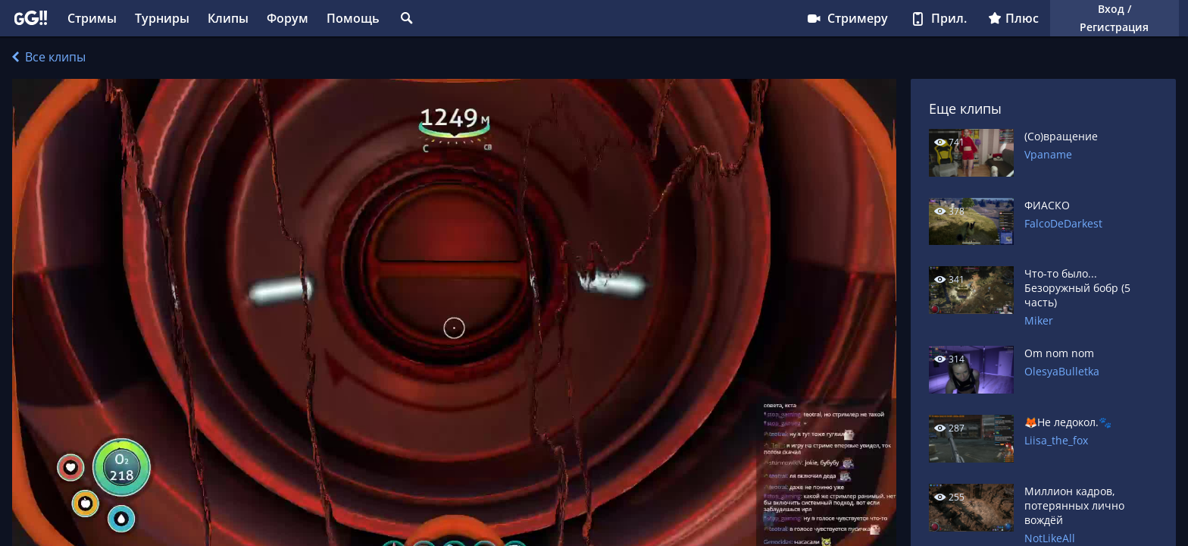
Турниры (162, 18)
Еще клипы (965, 108)
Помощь (353, 18)
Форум (287, 18)
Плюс (1013, 18)
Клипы (228, 18)
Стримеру (846, 18)
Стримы (92, 18)
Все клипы (49, 57)
